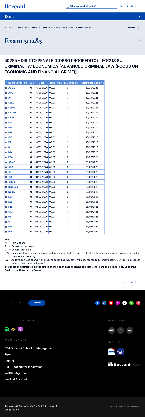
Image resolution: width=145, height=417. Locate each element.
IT (127, 6)
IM (9, 142)
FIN (10, 132)
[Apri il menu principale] (138, 6)
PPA (10, 157)
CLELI (11, 102)
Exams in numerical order (80, 27)
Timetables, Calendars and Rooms (45, 27)
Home (7, 27)
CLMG (11, 107)
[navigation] (72, 16)
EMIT (11, 122)
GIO (10, 137)
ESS (10, 127)
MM (10, 152)
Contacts (37, 303)
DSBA (11, 117)
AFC (10, 92)
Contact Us (133, 27)
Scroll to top (130, 282)
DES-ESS (13, 112)
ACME (11, 87)
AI (9, 97)
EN (121, 6)
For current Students (20, 27)
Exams (65, 27)
